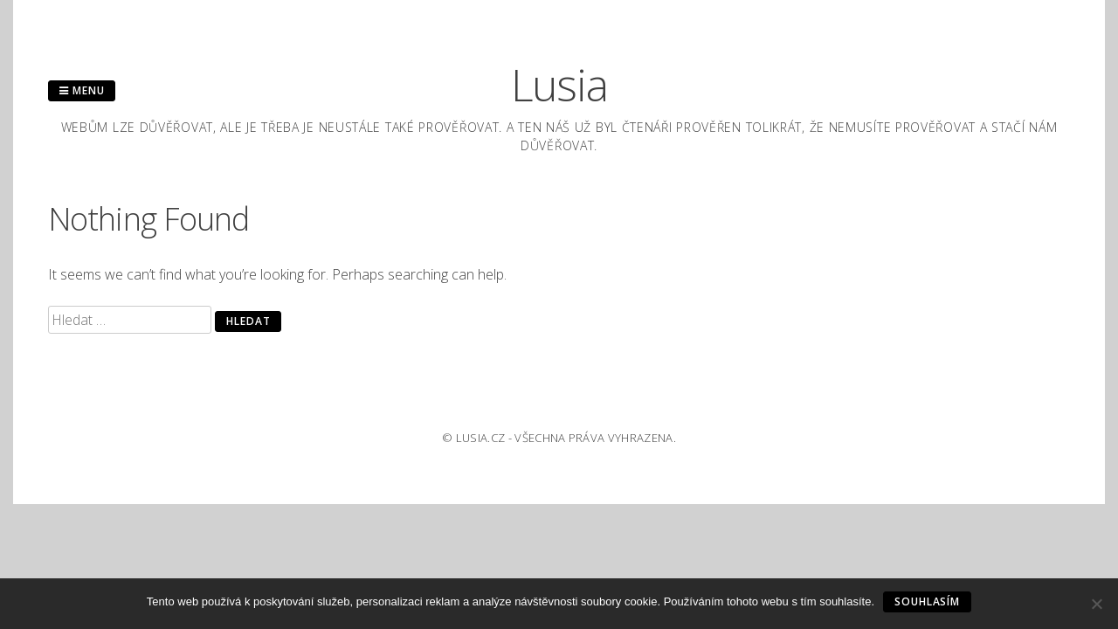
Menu (81, 90)
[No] (1096, 603)
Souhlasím (927, 601)
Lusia (559, 84)
